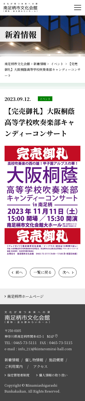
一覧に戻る (43, 272)
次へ (66, 272)
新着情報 (12, 360)
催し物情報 (34, 360)
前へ (19, 272)
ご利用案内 (14, 366)
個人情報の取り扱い (53, 375)
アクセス (40, 366)
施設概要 (56, 360)
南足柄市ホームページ (25, 296)
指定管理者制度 (18, 375)
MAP (52, 336)
